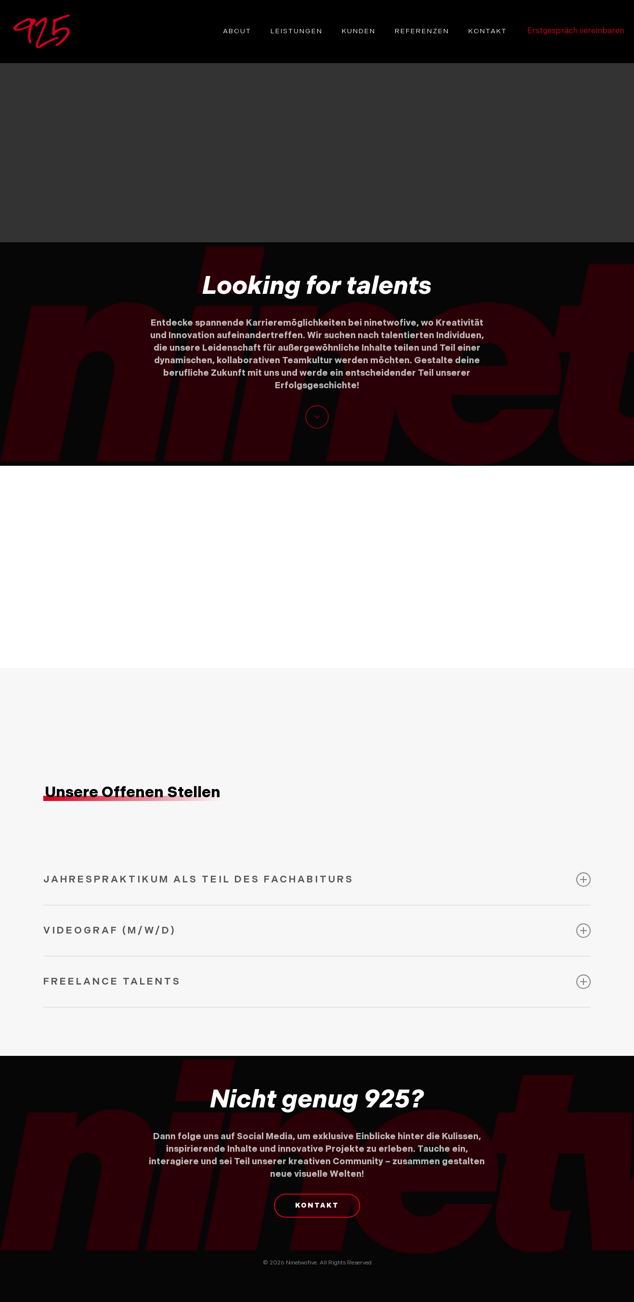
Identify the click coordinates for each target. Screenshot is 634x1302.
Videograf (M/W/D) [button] (317, 930)
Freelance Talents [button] (317, 981)
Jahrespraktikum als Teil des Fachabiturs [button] (317, 879)
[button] (317, 1206)
